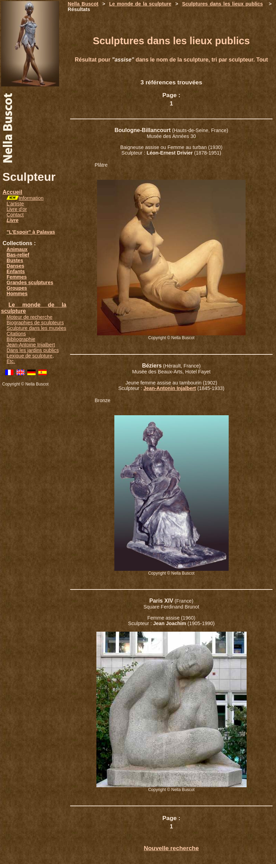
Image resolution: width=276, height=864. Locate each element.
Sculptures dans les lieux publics (222, 4)
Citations (16, 333)
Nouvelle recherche (171, 848)
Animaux (17, 249)
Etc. (11, 361)
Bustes (15, 260)
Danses (15, 266)
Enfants (16, 271)
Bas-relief (18, 255)
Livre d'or (17, 209)
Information (31, 198)
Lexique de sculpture (30, 356)
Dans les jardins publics (33, 350)
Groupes (17, 288)
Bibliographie (21, 339)
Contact (15, 214)
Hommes (17, 293)
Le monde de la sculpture (140, 4)
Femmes (17, 277)
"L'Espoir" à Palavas (31, 232)
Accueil (12, 192)
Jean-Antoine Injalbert (31, 344)
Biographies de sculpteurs (35, 322)
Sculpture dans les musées (36, 328)
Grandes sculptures (30, 282)
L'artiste (15, 203)
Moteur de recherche (30, 317)
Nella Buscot (83, 4)
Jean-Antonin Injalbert (169, 388)
